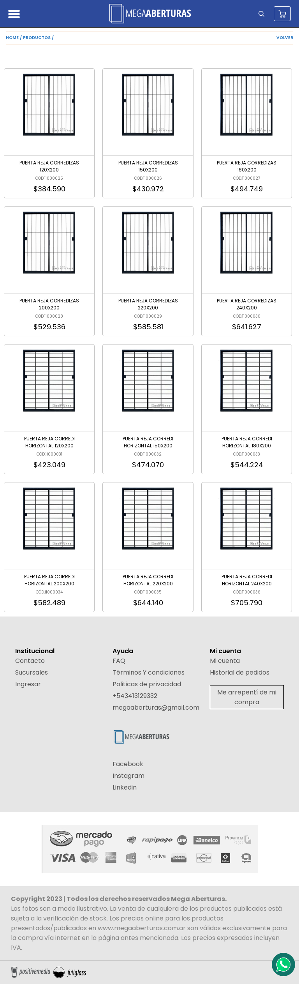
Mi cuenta (225, 660)
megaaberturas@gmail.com (156, 707)
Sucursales (31, 672)
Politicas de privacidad (147, 684)
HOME (12, 38)
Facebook (128, 764)
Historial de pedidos (239, 672)
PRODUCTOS (37, 38)
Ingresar (28, 684)
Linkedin (125, 787)
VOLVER (284, 38)
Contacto (30, 660)
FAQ (119, 660)
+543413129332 (135, 695)
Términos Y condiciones (149, 672)
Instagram (128, 775)
